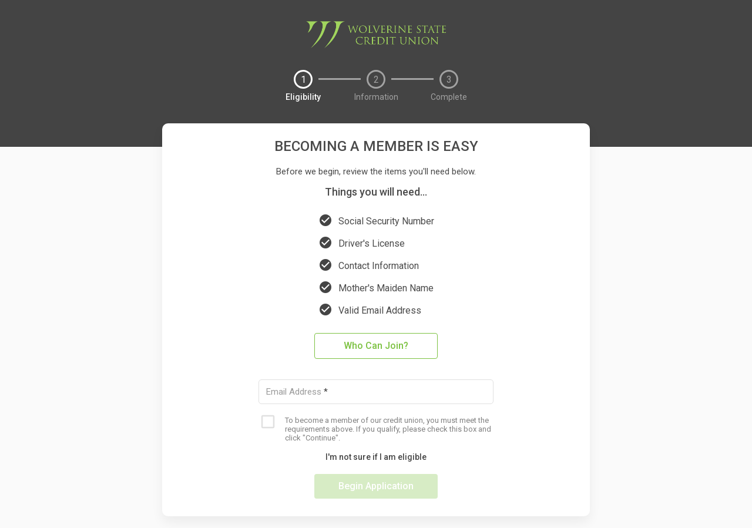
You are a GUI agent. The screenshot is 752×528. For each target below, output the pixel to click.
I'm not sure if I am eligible (376, 457)
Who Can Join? (376, 345)
